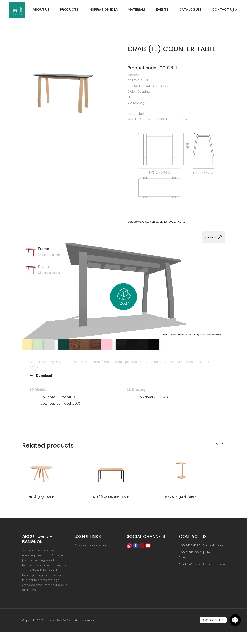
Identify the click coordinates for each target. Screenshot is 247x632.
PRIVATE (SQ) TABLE (180, 497)
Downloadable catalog (90, 545)
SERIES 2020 (167, 222)
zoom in (213, 237)
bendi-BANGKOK (59, 620)
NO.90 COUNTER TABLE (111, 497)
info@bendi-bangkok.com (207, 564)
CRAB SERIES (150, 222)
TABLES (180, 222)
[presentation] (216, 443)
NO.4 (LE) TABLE (41, 497)
